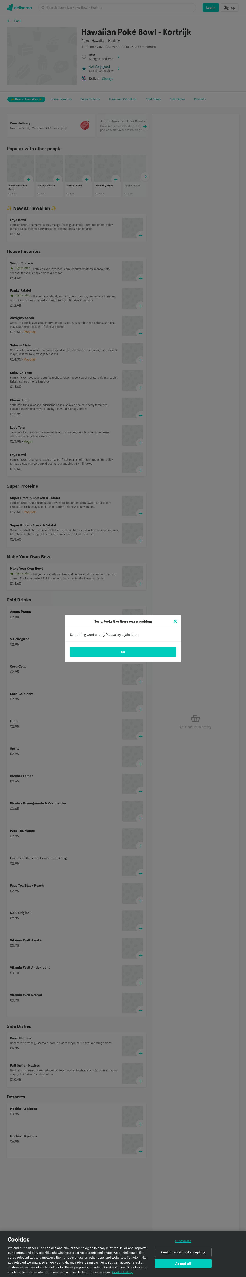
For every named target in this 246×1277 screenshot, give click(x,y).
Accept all (183, 1265)
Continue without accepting (183, 1253)
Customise (183, 1242)
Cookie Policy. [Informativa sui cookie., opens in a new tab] (122, 1273)
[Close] (175, 621)
